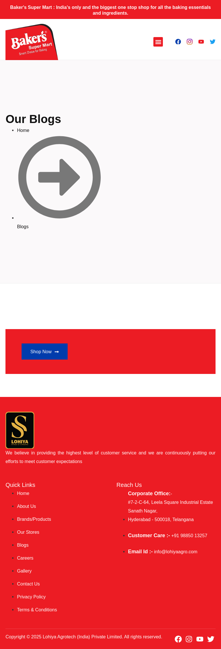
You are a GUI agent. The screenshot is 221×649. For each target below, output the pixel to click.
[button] (158, 42)
